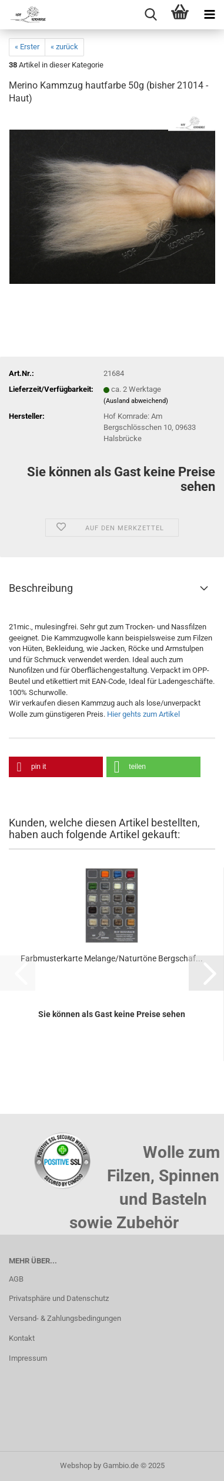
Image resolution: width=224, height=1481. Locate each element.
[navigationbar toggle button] (209, 14)
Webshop (76, 1465)
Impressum (28, 1358)
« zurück (64, 46)
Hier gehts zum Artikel (143, 714)
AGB (16, 1279)
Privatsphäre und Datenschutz (59, 1298)
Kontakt (22, 1338)
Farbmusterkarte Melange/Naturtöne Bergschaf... (112, 958)
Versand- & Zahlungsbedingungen (65, 1318)
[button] (56, 767)
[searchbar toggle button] (150, 14)
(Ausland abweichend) (135, 401)
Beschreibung (41, 588)
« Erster (27, 46)
